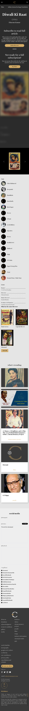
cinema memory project (14, 439)
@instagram (4, 517)
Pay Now (14, 66)
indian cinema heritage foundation (18, 7)
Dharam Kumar (14, 22)
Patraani (5, 465)
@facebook (4, 545)
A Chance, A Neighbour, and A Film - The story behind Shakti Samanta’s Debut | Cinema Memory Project (14, 432)
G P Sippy (6, 495)
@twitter (3, 524)
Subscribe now (14, 45)
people (14, 500)
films (2, 7)
